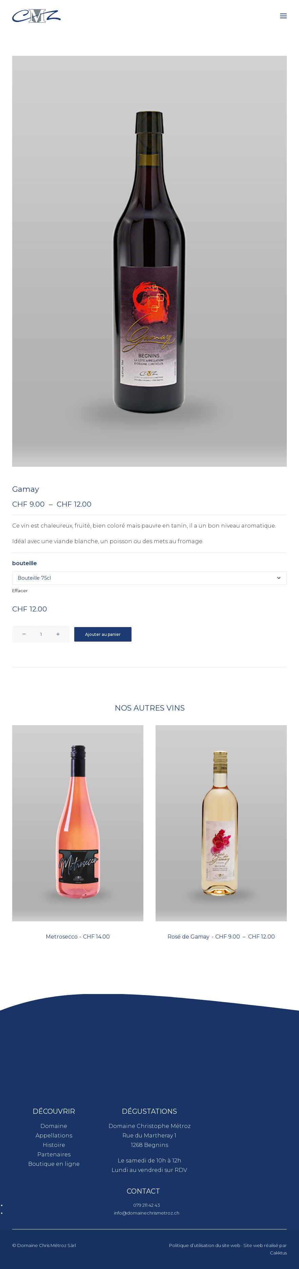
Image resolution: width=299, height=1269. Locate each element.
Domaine (53, 1126)
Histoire (54, 1145)
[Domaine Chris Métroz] (36, 16)
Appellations (54, 1135)
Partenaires (54, 1154)
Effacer (20, 590)
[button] (283, 16)
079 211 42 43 (146, 1205)
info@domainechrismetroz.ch (146, 1213)
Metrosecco (78, 936)
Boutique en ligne (54, 1164)
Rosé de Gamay (221, 936)
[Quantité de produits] (41, 634)
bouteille (24, 563)
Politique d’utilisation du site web (204, 1245)
